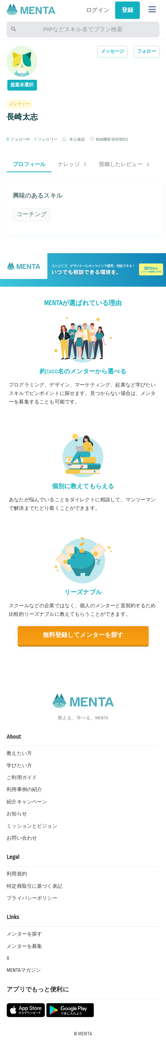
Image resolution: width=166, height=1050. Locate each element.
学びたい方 (19, 765)
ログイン (97, 10)
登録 (127, 10)
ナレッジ (72, 164)
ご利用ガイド (22, 777)
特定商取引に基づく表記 (34, 886)
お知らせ (17, 813)
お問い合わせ (22, 838)
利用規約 (17, 874)
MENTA (85, 1034)
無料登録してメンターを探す (83, 635)
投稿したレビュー (124, 164)
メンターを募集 (24, 946)
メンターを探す (24, 934)
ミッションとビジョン (32, 826)
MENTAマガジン (24, 970)
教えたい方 (19, 753)
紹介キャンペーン (27, 802)
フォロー (146, 51)
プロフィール (29, 164)
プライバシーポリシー (32, 898)
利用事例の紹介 (24, 789)
